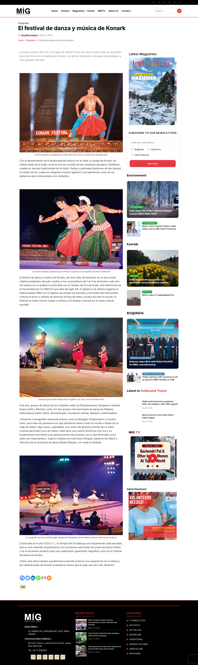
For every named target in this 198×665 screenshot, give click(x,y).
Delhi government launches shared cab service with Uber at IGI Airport (104, 647)
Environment (136, 175)
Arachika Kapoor (29, 35)
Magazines (78, 10)
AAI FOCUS (134, 625)
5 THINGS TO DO (137, 620)
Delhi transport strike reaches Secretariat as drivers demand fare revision (102, 622)
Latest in (147, 391)
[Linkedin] (33, 578)
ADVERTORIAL (136, 639)
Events (91, 10)
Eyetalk (132, 244)
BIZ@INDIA (135, 313)
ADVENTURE (135, 634)
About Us (113, 10)
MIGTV (101, 10)
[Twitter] (27, 578)
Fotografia (30, 40)
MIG (134, 432)
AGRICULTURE (136, 649)
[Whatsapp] (38, 578)
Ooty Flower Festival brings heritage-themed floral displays (103, 634)
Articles (65, 10)
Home (54, 10)
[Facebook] (22, 578)
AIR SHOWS (134, 653)
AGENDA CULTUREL (138, 644)
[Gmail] (43, 578)
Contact (126, 10)
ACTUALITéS (135, 630)
